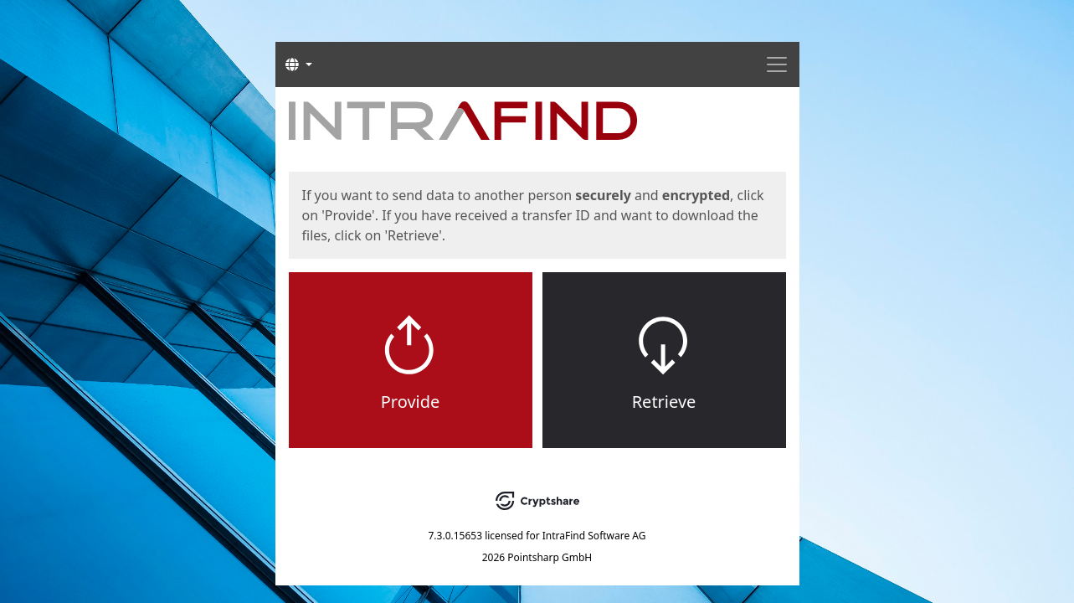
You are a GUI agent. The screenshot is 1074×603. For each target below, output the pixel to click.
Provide (410, 401)
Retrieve (664, 401)
